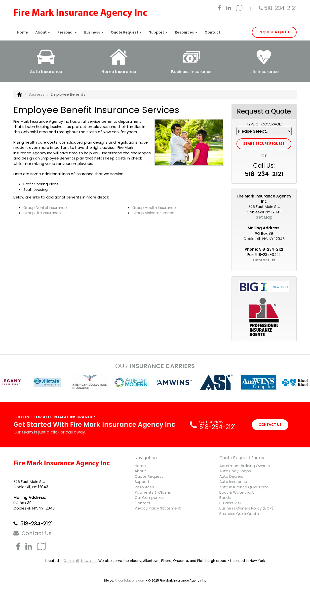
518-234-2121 (280, 8)
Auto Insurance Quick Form (243, 487)
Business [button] (93, 32)
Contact (212, 32)
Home (22, 32)
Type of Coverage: (264, 124)
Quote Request (149, 476)
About (140, 470)
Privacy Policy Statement (158, 508)
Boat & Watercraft (236, 492)
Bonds (225, 497)
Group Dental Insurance (45, 207)
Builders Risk (230, 503)
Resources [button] (186, 32)
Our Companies (149, 497)
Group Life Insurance (42, 212)
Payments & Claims (153, 492)
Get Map (263, 217)
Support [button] (158, 32)
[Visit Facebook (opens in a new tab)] (220, 8)
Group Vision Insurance (153, 212)
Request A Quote (274, 32)
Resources (144, 487)
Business (36, 94)
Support (142, 481)
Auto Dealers (231, 476)
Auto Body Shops (235, 470)
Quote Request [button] (126, 32)
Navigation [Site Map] (146, 458)
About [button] (42, 32)
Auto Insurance (233, 481)
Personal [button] (67, 32)
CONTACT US (270, 424)
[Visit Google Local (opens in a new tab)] (239, 8)
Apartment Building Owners (244, 465)
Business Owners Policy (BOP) (246, 508)
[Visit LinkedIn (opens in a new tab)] (228, 8)
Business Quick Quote (239, 513)
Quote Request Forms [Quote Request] (241, 458)
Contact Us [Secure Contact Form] (264, 260)
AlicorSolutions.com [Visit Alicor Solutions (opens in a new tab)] (130, 580)
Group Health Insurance (154, 207)
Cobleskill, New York (80, 560)
